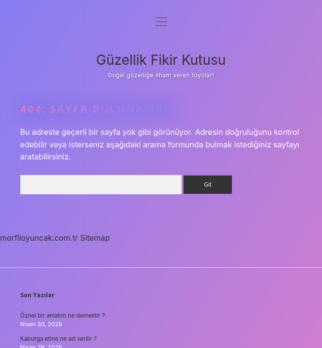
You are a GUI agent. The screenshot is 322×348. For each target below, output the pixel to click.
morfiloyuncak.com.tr (39, 238)
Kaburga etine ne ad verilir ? (58, 338)
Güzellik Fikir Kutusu (161, 60)
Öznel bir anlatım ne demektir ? (62, 315)
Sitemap (95, 238)
